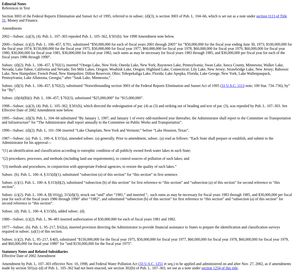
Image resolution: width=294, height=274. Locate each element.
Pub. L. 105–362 (61, 268)
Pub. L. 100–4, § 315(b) (38, 211)
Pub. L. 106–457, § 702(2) (44, 86)
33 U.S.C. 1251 (151, 264)
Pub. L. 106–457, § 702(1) (44, 65)
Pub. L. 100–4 (35, 195)
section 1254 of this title (219, 268)
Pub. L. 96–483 (47, 219)
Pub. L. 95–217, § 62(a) (49, 227)
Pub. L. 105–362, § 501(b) (101, 36)
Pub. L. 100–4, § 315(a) (49, 138)
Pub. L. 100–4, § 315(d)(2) (45, 182)
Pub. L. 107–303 (54, 36)
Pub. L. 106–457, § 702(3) (53, 98)
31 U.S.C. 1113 (232, 86)
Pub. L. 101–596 (49, 130)
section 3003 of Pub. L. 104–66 (182, 16)
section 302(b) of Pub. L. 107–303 (139, 268)
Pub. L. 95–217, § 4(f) (41, 239)
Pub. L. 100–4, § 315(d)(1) (41, 174)
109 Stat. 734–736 (267, 86)
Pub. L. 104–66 (48, 118)
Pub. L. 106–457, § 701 (53, 44)
